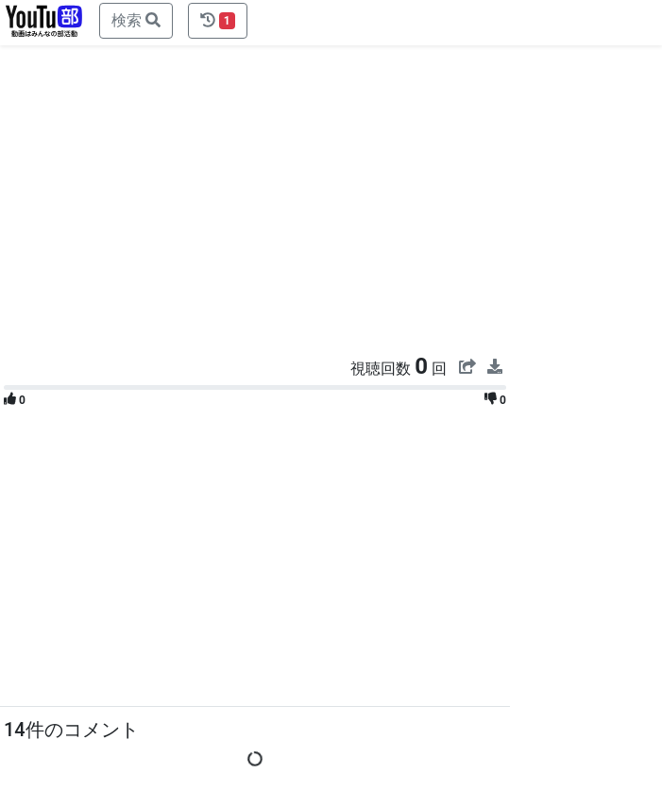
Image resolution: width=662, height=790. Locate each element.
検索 (136, 20)
